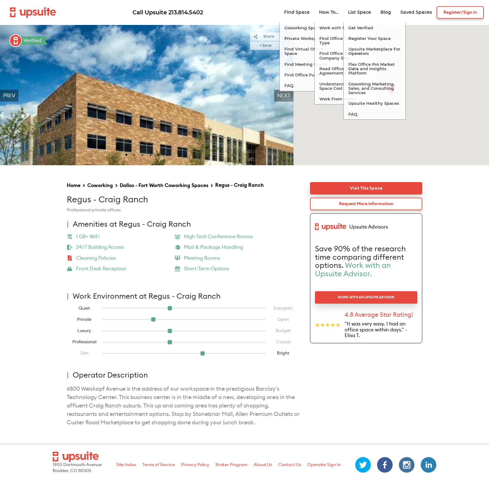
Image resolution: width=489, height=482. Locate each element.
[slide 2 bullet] (134, 154)
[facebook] (385, 465)
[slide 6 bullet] (167, 154)
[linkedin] (428, 465)
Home (73, 185)
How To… (329, 12)
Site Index (126, 465)
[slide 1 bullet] (126, 154)
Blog (385, 12)
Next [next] (283, 95)
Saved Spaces (416, 12)
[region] (146, 95)
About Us (263, 465)
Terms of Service (158, 465)
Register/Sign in (460, 12)
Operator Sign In (324, 465)
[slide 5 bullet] (159, 154)
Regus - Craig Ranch (239, 185)
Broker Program (231, 465)
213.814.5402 (185, 12)
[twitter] (363, 465)
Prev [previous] (9, 95)
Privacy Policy (195, 465)
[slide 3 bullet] (142, 154)
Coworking (100, 185)
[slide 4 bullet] (151, 154)
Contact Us (289, 465)
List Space (359, 12)
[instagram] (406, 465)
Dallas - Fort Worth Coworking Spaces (164, 185)
